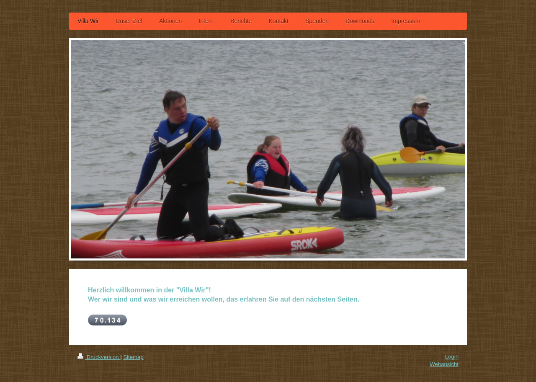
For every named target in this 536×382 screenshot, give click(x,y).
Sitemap (133, 357)
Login (452, 357)
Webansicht (444, 364)
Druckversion (98, 357)
